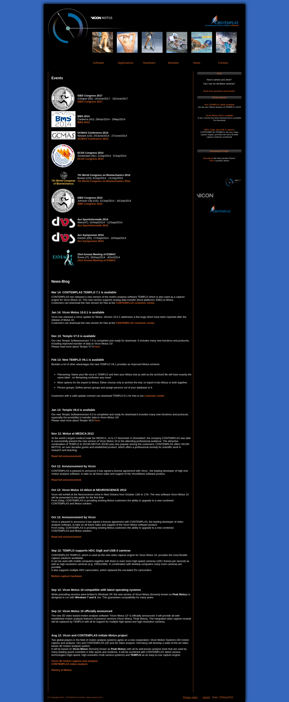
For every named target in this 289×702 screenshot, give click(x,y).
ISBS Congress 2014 (89, 203)
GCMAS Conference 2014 (92, 138)
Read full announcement (66, 456)
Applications (125, 62)
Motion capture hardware (66, 576)
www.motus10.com (94, 697)
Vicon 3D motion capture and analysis (74, 660)
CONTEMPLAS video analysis (69, 663)
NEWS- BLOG (219, 97)
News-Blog (60, 281)
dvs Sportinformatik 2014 (92, 225)
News (196, 62)
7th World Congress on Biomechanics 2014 (103, 181)
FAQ (219, 73)
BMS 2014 (83, 122)
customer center (154, 395)
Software (98, 62)
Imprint (206, 697)
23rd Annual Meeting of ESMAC (96, 260)
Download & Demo (219, 151)
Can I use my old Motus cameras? (219, 84)
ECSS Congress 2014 (90, 158)
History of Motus (61, 670)
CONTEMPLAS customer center (135, 302)
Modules (173, 62)
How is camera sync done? (219, 80)
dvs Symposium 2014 (90, 241)
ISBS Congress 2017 (89, 101)
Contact (223, 62)
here (97, 346)
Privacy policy (190, 697)
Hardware (149, 62)
